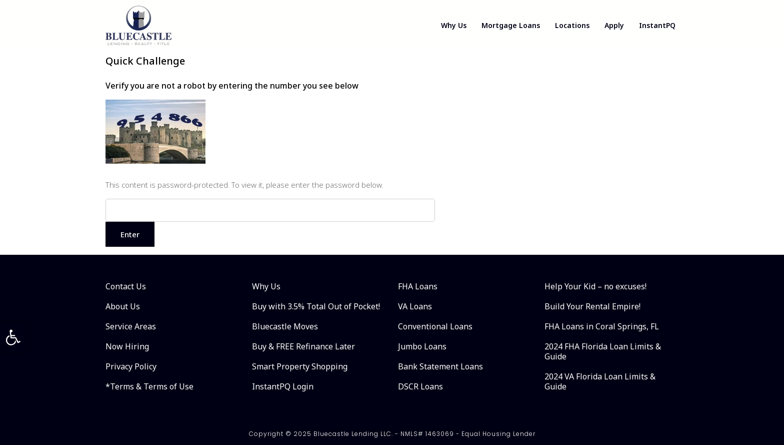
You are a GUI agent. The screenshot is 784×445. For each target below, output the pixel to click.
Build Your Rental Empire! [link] (592, 306)
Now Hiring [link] (127, 346)
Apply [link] (614, 25)
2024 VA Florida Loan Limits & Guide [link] (600, 381)
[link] (13, 337)
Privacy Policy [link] (131, 366)
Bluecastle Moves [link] (285, 326)
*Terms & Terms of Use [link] (150, 386)
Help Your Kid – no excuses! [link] (595, 286)
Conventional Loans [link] (435, 326)
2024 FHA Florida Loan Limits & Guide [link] (602, 351)
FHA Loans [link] (418, 286)
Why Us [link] (453, 25)
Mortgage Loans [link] (511, 25)
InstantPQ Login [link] (283, 386)
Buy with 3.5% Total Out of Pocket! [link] (316, 306)
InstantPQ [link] (657, 25)
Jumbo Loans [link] (422, 346)
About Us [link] (123, 306)
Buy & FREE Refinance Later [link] (303, 346)
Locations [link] (572, 25)
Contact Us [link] (126, 286)
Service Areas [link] (131, 326)
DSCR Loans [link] (420, 386)
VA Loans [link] (415, 306)
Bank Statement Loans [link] (440, 366)
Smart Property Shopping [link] (300, 366)
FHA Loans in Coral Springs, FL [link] (601, 326)
